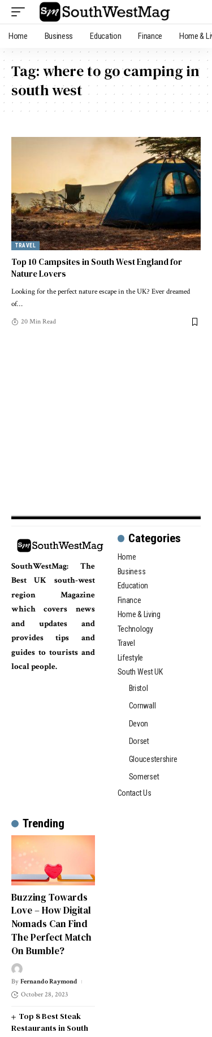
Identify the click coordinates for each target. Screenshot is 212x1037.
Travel (25, 245)
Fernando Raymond (48, 981)
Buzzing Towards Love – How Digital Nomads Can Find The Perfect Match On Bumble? (51, 924)
